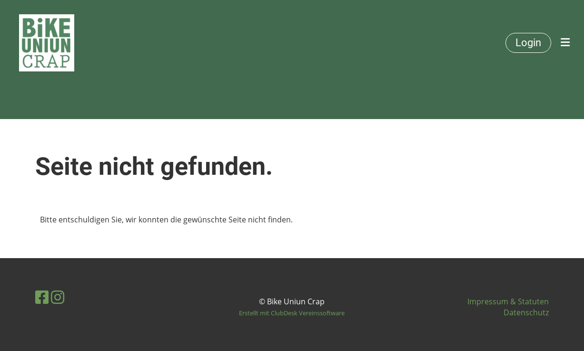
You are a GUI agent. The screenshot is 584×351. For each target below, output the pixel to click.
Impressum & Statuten (508, 301)
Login (528, 43)
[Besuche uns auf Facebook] (42, 297)
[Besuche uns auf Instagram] (57, 297)
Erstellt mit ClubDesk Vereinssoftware (292, 313)
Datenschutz (526, 312)
